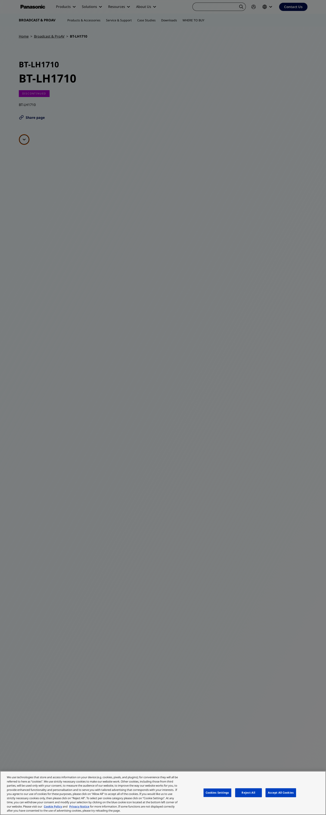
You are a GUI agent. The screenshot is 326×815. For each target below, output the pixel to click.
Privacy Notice (79, 806)
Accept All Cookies (281, 792)
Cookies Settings (217, 792)
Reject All (248, 792)
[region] (163, 793)
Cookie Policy (53, 806)
